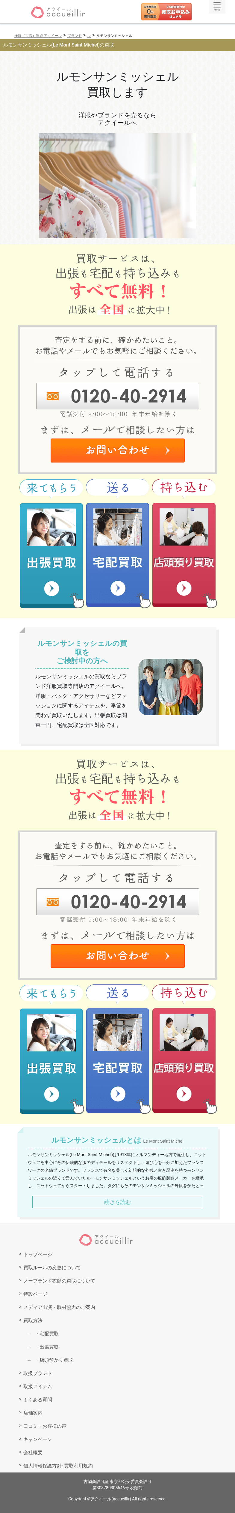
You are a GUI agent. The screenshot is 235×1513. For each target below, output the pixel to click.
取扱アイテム (37, 1386)
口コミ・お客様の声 (44, 1426)
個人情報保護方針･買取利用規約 (58, 1466)
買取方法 (33, 1320)
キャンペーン (37, 1439)
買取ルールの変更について (52, 1267)
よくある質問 (37, 1400)
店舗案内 (33, 1413)
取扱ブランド (37, 1373)
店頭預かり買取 (52, 1360)
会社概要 (33, 1452)
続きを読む (117, 1202)
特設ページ (35, 1294)
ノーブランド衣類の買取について (59, 1281)
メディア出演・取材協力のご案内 (59, 1307)
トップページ (37, 1254)
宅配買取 (45, 1334)
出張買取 (45, 1347)
